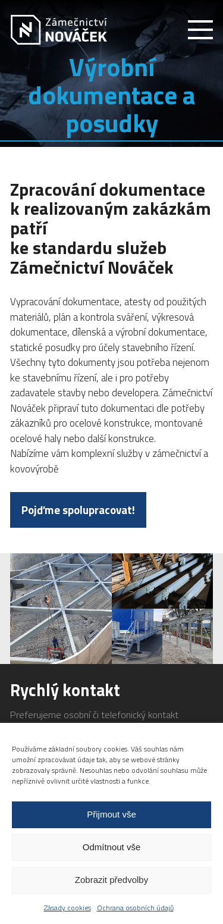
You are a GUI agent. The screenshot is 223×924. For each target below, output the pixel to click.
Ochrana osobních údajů (135, 907)
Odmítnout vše (112, 847)
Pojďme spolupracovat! (78, 509)
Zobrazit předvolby (111, 880)
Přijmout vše (111, 814)
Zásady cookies (67, 907)
